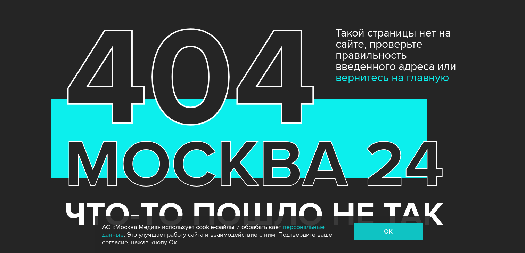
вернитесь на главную (392, 78)
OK (388, 231)
